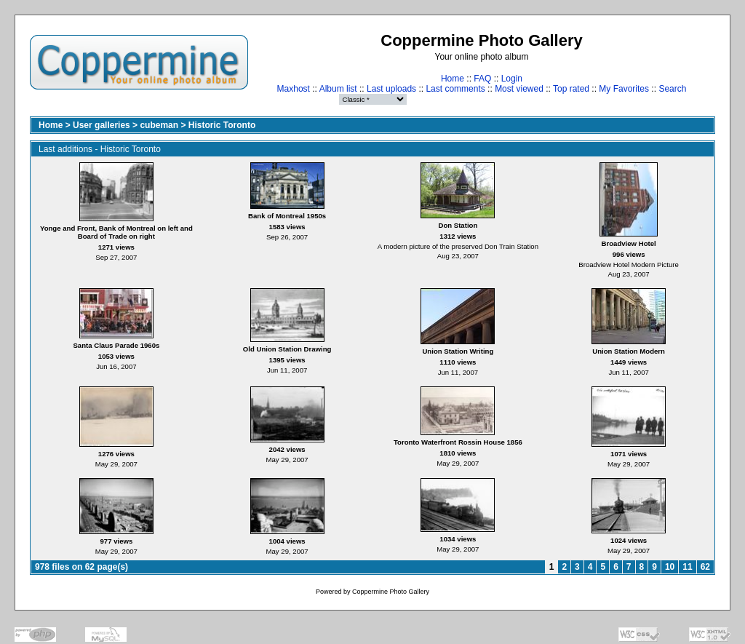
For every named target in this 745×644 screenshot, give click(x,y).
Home (452, 78)
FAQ (482, 78)
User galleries (101, 125)
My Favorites (624, 89)
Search (672, 89)
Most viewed (519, 89)
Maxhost (293, 89)
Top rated (571, 89)
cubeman (159, 125)
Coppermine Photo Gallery (390, 591)
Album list (338, 89)
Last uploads (391, 89)
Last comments (455, 89)
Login (511, 78)
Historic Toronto (221, 125)
